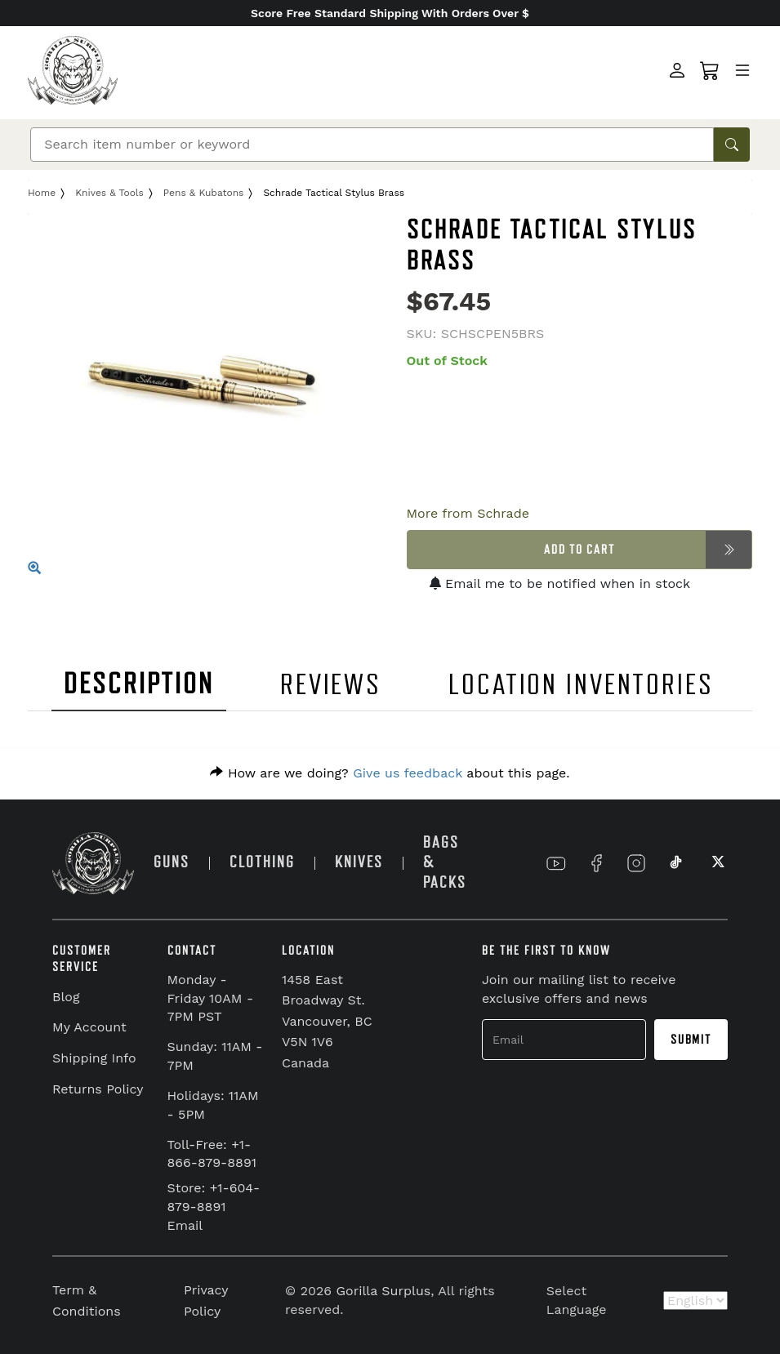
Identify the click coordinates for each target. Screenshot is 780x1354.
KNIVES (359, 862)
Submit (691, 1039)
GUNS (171, 862)
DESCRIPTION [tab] (139, 684)
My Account (89, 1027)
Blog (65, 996)
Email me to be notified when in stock (560, 583)
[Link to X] (716, 863)
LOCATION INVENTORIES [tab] (581, 684)
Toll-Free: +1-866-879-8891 (212, 1154)
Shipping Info (94, 1058)
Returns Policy (98, 1089)
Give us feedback (407, 773)
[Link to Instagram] (636, 863)
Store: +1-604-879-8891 (214, 1197)
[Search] (372, 144)
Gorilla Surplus (383, 1290)
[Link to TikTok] (676, 863)
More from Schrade (468, 513)
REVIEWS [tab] (330, 684)
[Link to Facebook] (596, 863)
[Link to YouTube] (556, 863)
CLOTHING (262, 862)
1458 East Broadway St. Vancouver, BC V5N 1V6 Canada (327, 1021)
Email (185, 1225)
